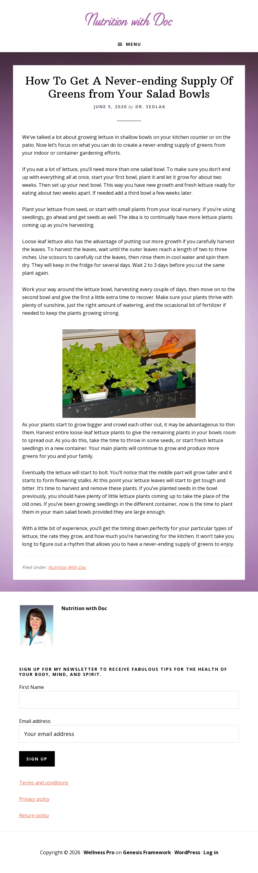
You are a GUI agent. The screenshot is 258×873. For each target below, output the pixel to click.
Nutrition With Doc (67, 567)
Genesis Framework (147, 852)
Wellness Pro (99, 852)
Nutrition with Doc (129, 18)
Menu (133, 44)
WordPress (187, 852)
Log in (210, 852)
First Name (31, 687)
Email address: (35, 721)
